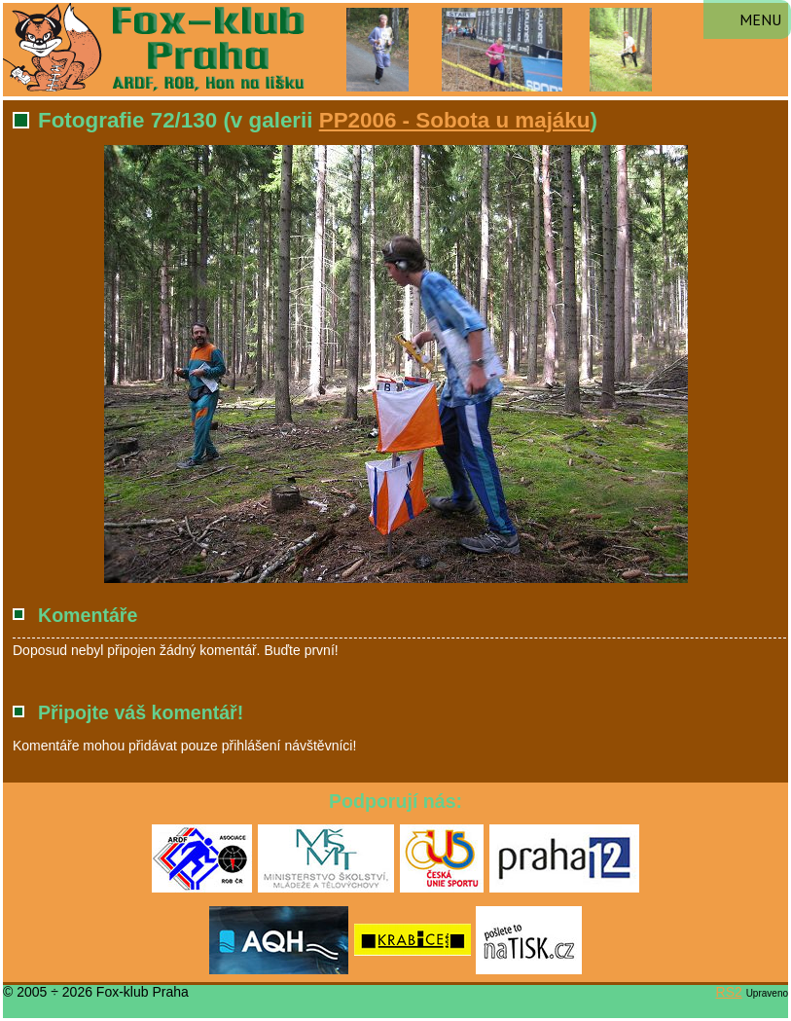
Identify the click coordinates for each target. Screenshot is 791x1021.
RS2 (729, 992)
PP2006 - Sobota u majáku (455, 120)
